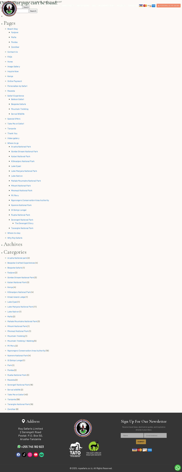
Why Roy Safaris (14, 238)
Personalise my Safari (17, 86)
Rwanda (11, 91)
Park (9, 365)
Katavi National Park (20, 156)
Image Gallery (13, 66)
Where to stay (13, 233)
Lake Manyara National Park (24, 171)
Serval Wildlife (17, 114)
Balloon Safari (17, 99)
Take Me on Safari (15, 123)
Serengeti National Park (22, 219)
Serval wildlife (13, 389)
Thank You (12, 133)
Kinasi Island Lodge (16, 297)
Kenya (10, 76)
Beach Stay (12, 29)
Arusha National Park (21, 146)
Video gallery (13, 138)
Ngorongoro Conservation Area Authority (30, 200)
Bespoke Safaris (18, 104)
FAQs (9, 56)
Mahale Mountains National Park (26, 180)
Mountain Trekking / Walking (20, 341)
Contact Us (12, 52)
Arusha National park (17, 258)
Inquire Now (13, 71)
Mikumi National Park (21, 185)
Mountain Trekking (19, 109)
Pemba (14, 42)
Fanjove (14, 32)
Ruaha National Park (20, 215)
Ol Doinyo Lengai (18, 210)
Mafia (13, 37)
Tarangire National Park (22, 228)
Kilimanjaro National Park (22, 161)
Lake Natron (17, 176)
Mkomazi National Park (21, 190)
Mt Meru (15, 195)
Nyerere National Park (21, 205)
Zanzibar (15, 47)
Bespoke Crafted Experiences (21, 262)
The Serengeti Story (24, 223)
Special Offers (13, 118)
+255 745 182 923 (30, 446)
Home (10, 61)
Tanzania (11, 128)
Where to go (13, 143)
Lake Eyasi (16, 166)
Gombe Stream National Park (24, 151)
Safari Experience (15, 95)
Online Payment (14, 81)
